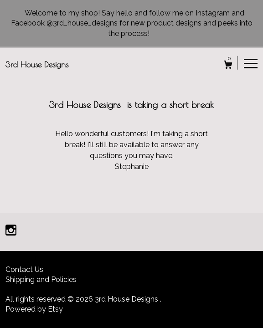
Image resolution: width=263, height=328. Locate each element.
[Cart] (228, 66)
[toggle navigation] (251, 63)
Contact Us (24, 269)
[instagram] (10, 231)
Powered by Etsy (34, 309)
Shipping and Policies (41, 279)
